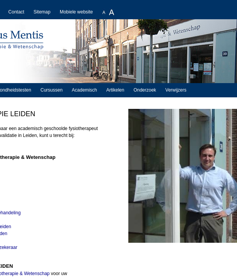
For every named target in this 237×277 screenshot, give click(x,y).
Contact (16, 12)
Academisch (84, 90)
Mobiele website (76, 12)
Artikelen (115, 90)
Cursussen (51, 90)
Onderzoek (144, 90)
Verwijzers (176, 90)
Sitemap (42, 12)
